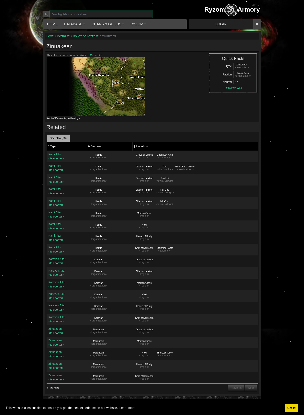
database (63, 36)
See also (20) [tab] (58, 138)
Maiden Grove (144, 213)
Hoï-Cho (164, 189)
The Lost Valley (165, 352)
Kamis (99, 154)
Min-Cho (164, 201)
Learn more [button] (127, 407)
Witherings (74, 118)
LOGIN (220, 24)
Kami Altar (67, 157)
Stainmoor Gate (164, 248)
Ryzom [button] (136, 24)
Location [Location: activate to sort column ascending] (142, 146)
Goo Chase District (185, 166)
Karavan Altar (67, 261)
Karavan (98, 259)
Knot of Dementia (91, 55)
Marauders (98, 329)
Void (144, 224)
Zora (164, 166)
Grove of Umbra (144, 154)
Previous (236, 387)
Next (251, 387)
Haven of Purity (144, 236)
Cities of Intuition (144, 166)
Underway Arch (165, 154)
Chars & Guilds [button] (106, 24)
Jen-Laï (165, 178)
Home (52, 24)
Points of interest (85, 36)
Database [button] (73, 24)
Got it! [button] (291, 407)
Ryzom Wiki (233, 87)
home (50, 36)
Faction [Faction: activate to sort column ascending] (96, 146)
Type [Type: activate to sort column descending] (53, 146)
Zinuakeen (67, 331)
